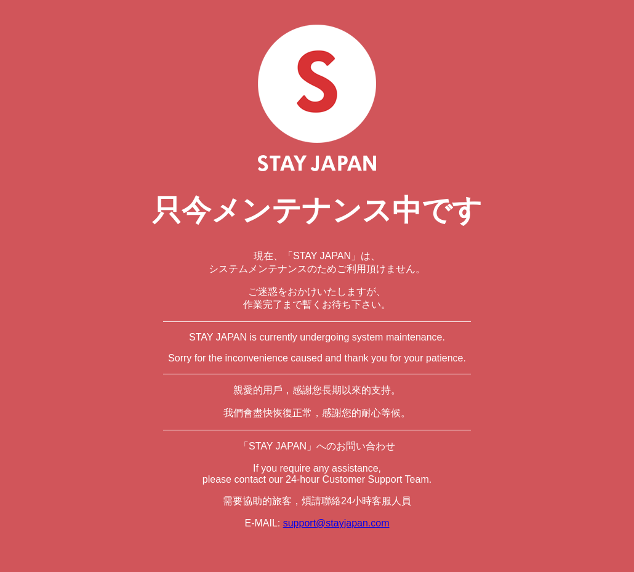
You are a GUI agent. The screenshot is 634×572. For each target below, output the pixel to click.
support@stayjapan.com (336, 523)
